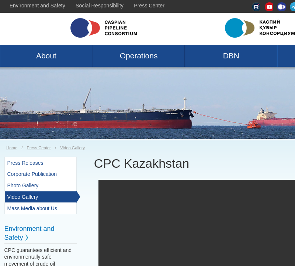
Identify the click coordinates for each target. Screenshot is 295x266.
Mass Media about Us (32, 208)
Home (11, 148)
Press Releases (25, 163)
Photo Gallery (23, 185)
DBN (231, 55)
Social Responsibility (100, 5)
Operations (139, 55)
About (46, 55)
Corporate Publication (32, 174)
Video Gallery (72, 148)
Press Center (149, 5)
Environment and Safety (37, 5)
